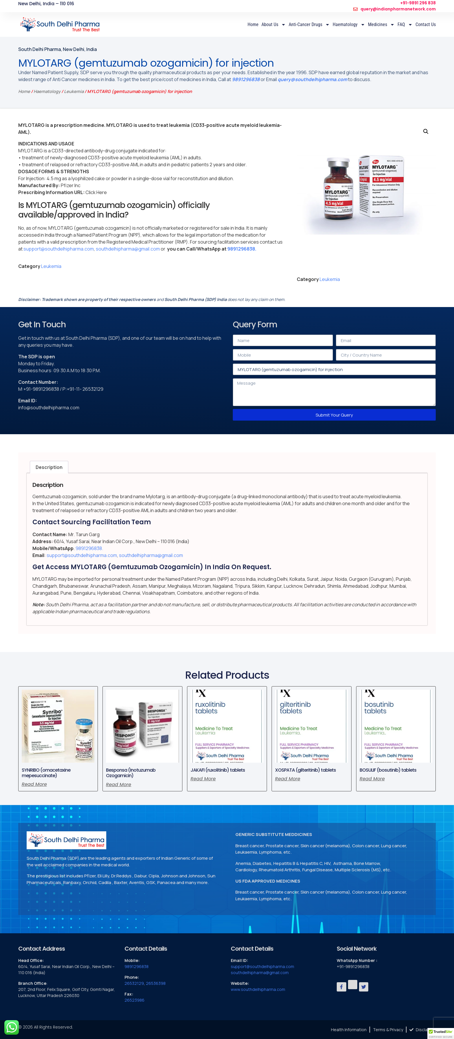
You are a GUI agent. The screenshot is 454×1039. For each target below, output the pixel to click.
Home (253, 24)
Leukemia (74, 91)
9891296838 (246, 79)
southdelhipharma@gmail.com (128, 249)
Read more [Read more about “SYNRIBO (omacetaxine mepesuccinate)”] (34, 784)
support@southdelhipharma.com (58, 249)
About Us (273, 24)
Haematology (349, 24)
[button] (426, 131)
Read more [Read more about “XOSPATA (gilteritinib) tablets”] (287, 779)
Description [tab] (49, 467)
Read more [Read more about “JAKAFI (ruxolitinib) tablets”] (203, 779)
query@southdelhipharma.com (312, 79)
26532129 (134, 983)
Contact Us (425, 24)
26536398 (156, 983)
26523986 (134, 1000)
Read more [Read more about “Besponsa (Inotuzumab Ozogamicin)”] (118, 784)
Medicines (381, 24)
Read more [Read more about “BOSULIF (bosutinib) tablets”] (372, 779)
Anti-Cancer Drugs (309, 24)
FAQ (405, 24)
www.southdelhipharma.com (258, 989)
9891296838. (241, 249)
